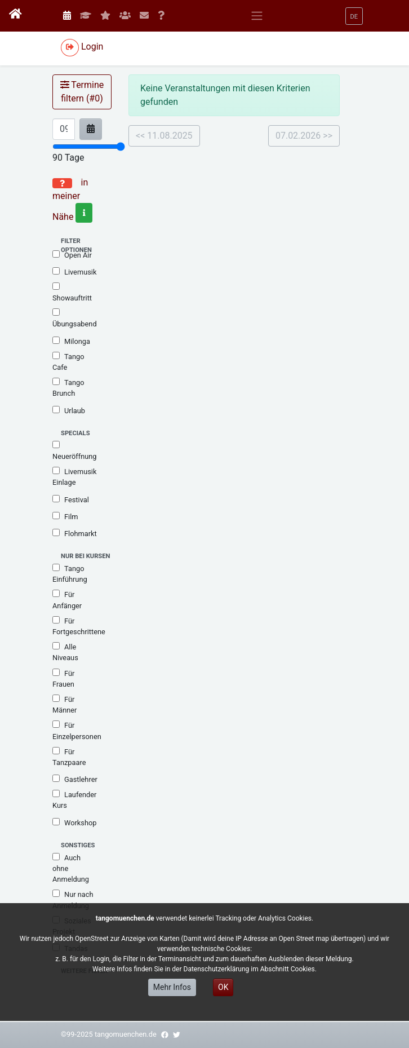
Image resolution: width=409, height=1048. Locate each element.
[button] (354, 16)
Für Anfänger (67, 599)
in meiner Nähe (72, 199)
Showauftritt (72, 292)
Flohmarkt (74, 533)
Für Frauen (63, 678)
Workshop (74, 822)
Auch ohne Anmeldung (70, 868)
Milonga (71, 341)
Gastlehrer (74, 779)
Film (65, 516)
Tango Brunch (68, 387)
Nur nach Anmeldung (72, 899)
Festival (70, 499)
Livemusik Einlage (74, 477)
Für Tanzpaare (69, 757)
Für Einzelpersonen (76, 730)
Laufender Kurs (74, 800)
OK (223, 987)
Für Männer (64, 704)
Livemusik (74, 271)
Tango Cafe (68, 362)
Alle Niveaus (65, 652)
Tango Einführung (69, 573)
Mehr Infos (172, 987)
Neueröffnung (74, 451)
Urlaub (68, 410)
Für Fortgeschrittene (78, 626)
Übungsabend (74, 318)
